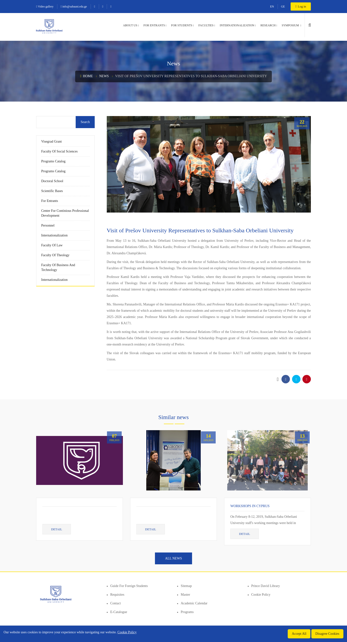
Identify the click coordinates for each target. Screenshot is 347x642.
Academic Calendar (194, 603)
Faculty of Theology (55, 255)
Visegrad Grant (51, 141)
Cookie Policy (261, 594)
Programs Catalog (53, 161)
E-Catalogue (118, 612)
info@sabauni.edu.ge (74, 6)
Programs (187, 612)
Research (268, 25)
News (104, 76)
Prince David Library (265, 586)
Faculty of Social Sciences (59, 151)
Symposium (291, 25)
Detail (56, 529)
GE (283, 6)
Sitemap (186, 586)
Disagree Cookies (327, 633)
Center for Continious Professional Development (65, 213)
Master (185, 594)
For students (181, 25)
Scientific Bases (52, 191)
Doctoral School (52, 181)
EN (272, 6)
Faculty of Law (52, 245)
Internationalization (237, 25)
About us (130, 25)
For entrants (154, 25)
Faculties (206, 25)
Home (86, 76)
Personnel (47, 225)
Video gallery (44, 6)
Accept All (299, 633)
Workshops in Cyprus (250, 506)
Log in (300, 6)
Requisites (117, 594)
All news (173, 558)
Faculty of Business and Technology (58, 267)
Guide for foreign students (129, 586)
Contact (115, 603)
